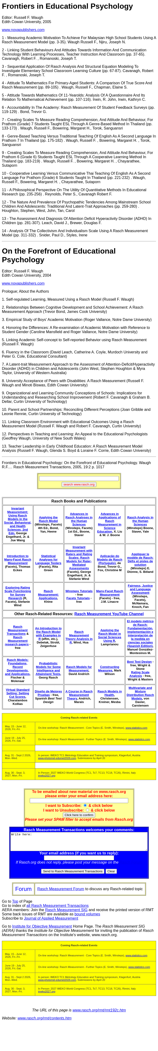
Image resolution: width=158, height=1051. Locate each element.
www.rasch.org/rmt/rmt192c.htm (99, 1014)
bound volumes (87, 918)
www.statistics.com (136, 727)
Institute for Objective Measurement (42, 930)
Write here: (80, 843)
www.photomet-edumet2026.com (57, 758)
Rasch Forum (131, 866)
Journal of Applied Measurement (51, 922)
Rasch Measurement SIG (66, 913)
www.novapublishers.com (23, 30)
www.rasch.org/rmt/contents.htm (44, 1022)
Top (15, 905)
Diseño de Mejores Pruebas (48, 693)
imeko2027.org (46, 775)
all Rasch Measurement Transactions (57, 909)
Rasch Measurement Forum (60, 892)
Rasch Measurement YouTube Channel (109, 614)
